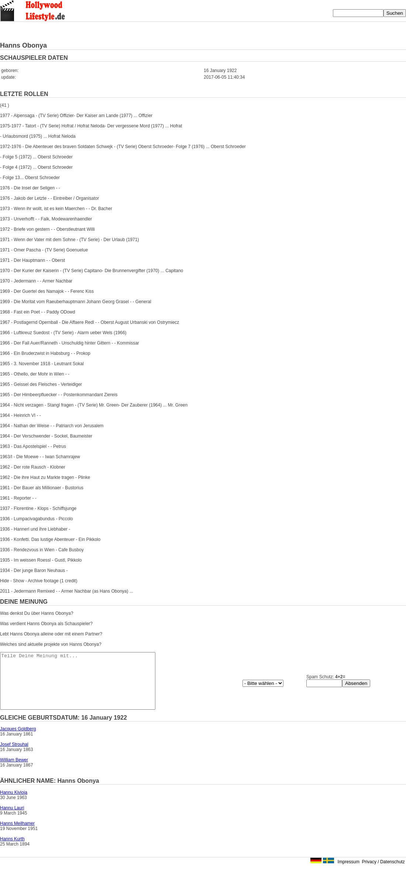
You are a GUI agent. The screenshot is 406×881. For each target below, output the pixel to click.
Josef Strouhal (14, 755)
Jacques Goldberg (18, 740)
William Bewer (14, 771)
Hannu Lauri (12, 819)
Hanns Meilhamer (17, 834)
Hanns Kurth (12, 850)
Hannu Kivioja (13, 803)
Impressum (348, 872)
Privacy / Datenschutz (383, 872)
